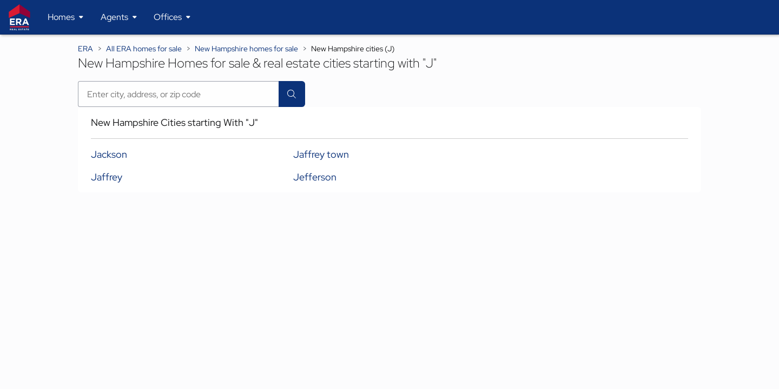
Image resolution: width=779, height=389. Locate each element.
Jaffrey (106, 177)
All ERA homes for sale (144, 48)
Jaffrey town (321, 154)
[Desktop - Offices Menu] (172, 17)
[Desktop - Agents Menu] (119, 17)
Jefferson (314, 177)
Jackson (109, 154)
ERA (85, 48)
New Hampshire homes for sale (246, 48)
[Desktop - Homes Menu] (65, 17)
